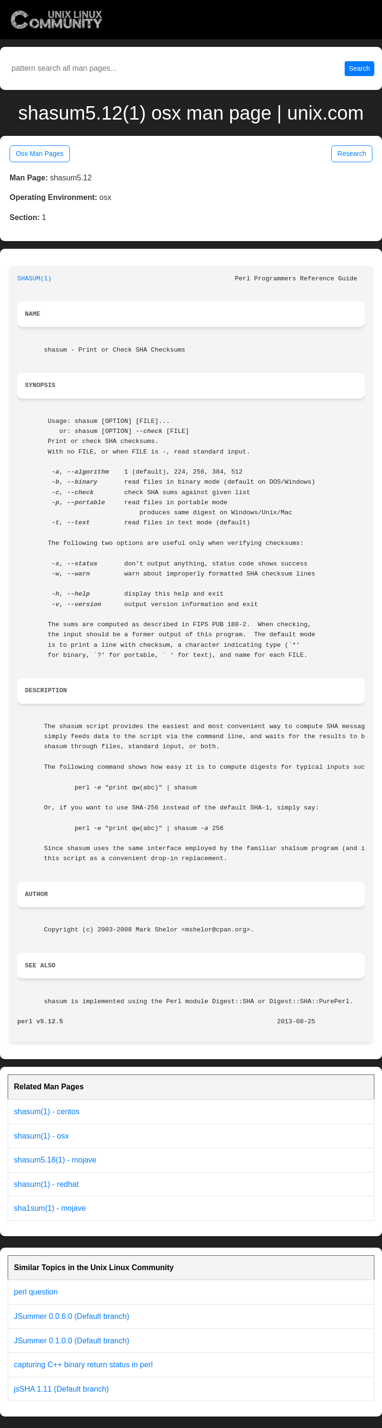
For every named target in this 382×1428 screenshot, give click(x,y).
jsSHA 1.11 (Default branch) (61, 1389)
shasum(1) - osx (41, 1136)
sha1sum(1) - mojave (50, 1208)
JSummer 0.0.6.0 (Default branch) (71, 1316)
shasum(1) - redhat (46, 1184)
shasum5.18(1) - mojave (55, 1160)
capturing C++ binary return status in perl (83, 1365)
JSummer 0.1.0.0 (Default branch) (71, 1341)
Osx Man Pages (40, 153)
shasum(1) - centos (46, 1111)
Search (359, 68)
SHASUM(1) (34, 278)
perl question (36, 1292)
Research (351, 153)
